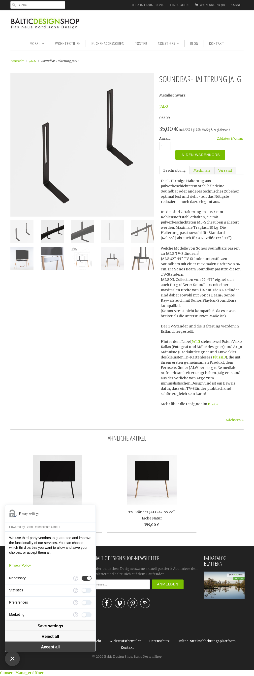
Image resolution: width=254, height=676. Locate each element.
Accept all (50, 647)
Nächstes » (235, 420)
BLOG (194, 43)
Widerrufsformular (125, 641)
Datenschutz (159, 641)
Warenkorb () (209, 5)
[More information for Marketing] (76, 615)
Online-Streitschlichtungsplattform (207, 641)
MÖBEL (37, 43)
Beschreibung (174, 170)
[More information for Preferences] (76, 603)
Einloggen (179, 4)
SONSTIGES (168, 43)
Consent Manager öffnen (22, 673)
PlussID (219, 357)
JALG (163, 106)
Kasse (236, 4)
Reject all (50, 636)
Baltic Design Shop (118, 656)
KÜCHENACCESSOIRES (108, 43)
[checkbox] (87, 578)
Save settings (50, 626)
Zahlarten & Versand (230, 138)
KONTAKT (216, 43)
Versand (225, 170)
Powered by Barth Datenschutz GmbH (34, 527)
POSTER (141, 43)
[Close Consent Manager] (12, 658)
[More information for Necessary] (76, 578)
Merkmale (202, 170)
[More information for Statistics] (76, 590)
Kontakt (127, 647)
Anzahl (164, 138)
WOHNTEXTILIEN (68, 43)
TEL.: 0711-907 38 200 (148, 4)
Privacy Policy (20, 565)
